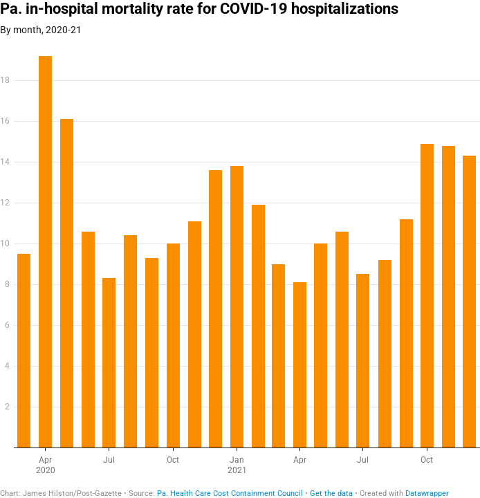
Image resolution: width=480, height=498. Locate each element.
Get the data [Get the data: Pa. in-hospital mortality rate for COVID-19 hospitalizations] (331, 493)
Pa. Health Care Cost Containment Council (230, 493)
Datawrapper (427, 493)
